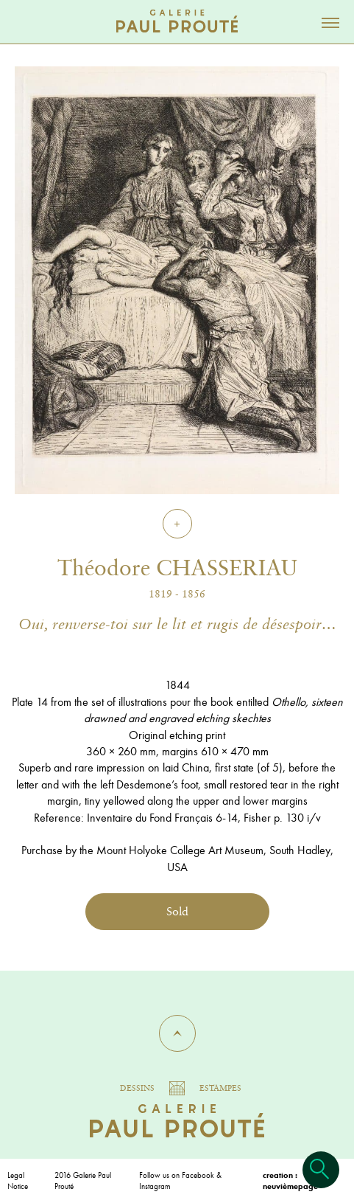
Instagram (155, 1186)
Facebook (198, 1175)
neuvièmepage (290, 1186)
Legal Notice (17, 1180)
